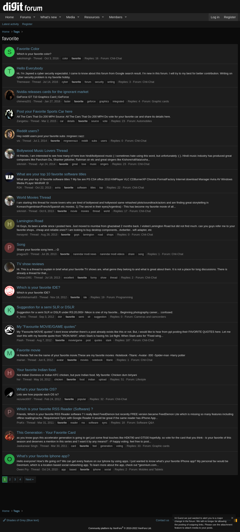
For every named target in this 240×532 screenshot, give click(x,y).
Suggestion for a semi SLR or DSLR (45, 307)
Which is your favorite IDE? (38, 287)
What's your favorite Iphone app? (43, 456)
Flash (20, 340)
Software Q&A (145, 422)
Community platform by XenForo (120, 528)
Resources (92, 17)
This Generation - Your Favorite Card (46, 433)
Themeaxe (23, 81)
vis (18, 140)
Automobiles (144, 121)
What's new (48, 17)
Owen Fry (23, 469)
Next (28, 479)
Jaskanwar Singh (27, 445)
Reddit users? (28, 131)
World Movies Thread (34, 197)
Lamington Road (30, 221)
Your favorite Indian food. (37, 370)
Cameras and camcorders (150, 316)
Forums (25, 17)
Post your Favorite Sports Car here (44, 111)
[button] (34, 17)
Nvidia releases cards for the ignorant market (52, 92)
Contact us (162, 520)
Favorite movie (28, 350)
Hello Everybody (30, 68)
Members (115, 17)
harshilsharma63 (27, 297)
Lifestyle (141, 379)
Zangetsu (22, 121)
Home (9, 17)
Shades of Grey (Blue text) (21, 520)
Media (70, 17)
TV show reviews (30, 264)
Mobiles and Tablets (151, 469)
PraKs (20, 422)
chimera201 (24, 101)
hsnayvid (22, 234)
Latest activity (10, 24)
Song (21, 244)
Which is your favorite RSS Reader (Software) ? (55, 409)
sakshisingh (24, 58)
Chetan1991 (24, 277)
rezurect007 (24, 399)
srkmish (21, 164)
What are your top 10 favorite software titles (51, 174)
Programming (124, 297)
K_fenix (21, 316)
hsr (19, 379)
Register (27, 24)
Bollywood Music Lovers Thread (42, 151)
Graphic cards (160, 101)
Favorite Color (28, 49)
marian (21, 360)
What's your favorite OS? (37, 389)
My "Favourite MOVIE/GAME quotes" (46, 327)
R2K (19, 187)
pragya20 (22, 254)
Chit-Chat (116, 58)
